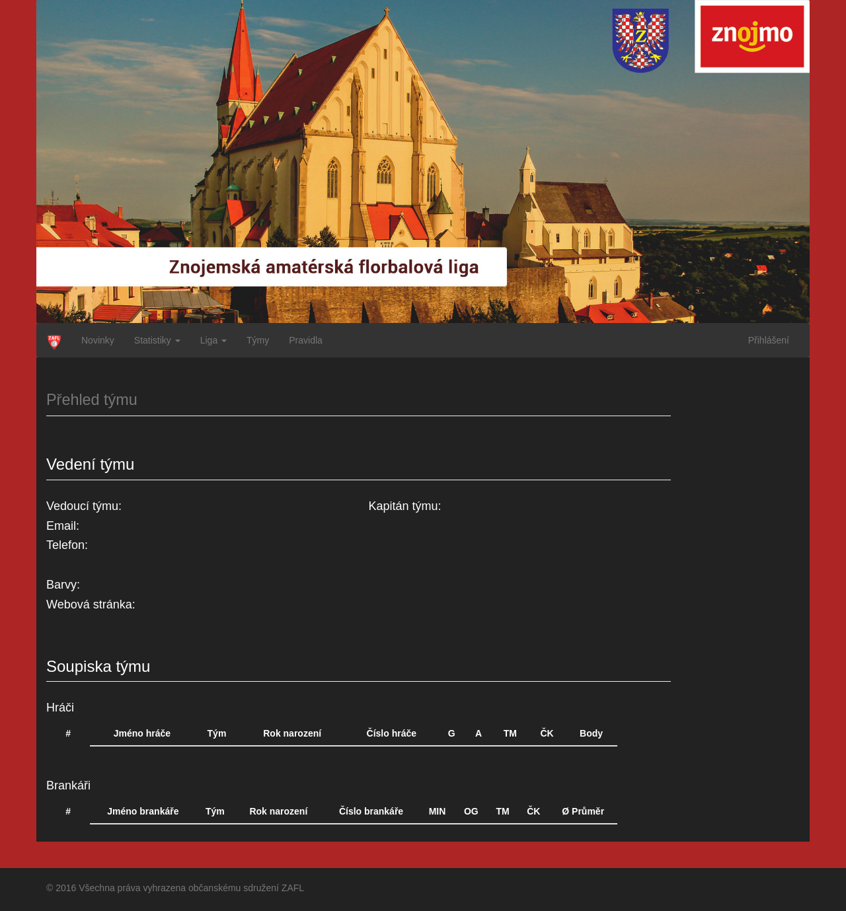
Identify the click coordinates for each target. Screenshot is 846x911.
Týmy (258, 340)
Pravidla (306, 340)
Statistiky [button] (157, 340)
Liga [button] (213, 340)
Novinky (97, 340)
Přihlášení (768, 340)
